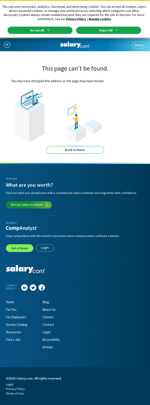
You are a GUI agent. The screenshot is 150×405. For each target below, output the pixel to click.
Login (45, 247)
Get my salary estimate (30, 204)
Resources (13, 332)
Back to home (75, 150)
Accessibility (51, 339)
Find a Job (13, 339)
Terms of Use (15, 393)
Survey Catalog (16, 324)
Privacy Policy (76, 19)
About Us (49, 309)
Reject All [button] (106, 30)
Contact (48, 324)
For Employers (16, 317)
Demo (139, 45)
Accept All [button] (37, 30)
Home (10, 302)
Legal (46, 332)
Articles (47, 347)
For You (11, 309)
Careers (48, 317)
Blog (45, 302)
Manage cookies (100, 19)
